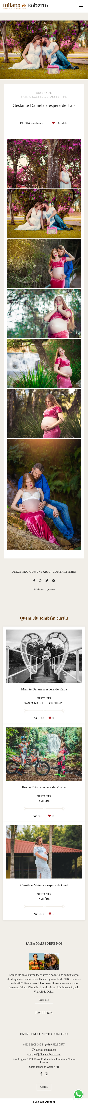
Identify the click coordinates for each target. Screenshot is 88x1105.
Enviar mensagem (46, 1049)
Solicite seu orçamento (44, 589)
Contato (44, 1087)
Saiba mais (44, 1000)
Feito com (44, 1101)
